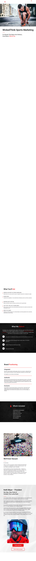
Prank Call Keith (18, 545)
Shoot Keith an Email (18, 549)
